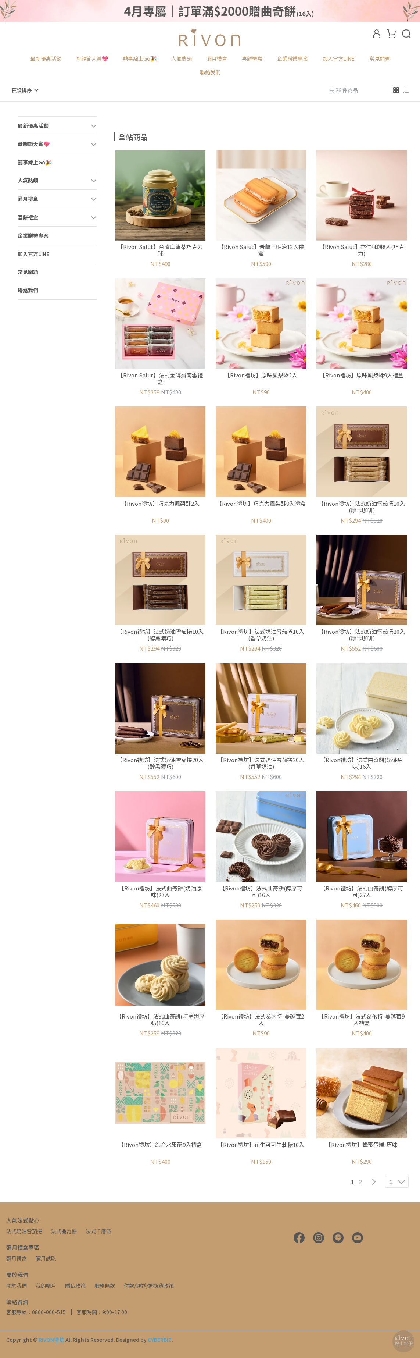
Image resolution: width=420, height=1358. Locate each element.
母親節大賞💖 (92, 58)
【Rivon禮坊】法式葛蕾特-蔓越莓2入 (261, 1019)
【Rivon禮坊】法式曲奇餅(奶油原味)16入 (361, 762)
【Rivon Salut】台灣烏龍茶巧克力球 (160, 249)
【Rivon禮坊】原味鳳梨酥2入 (261, 375)
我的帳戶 (46, 1285)
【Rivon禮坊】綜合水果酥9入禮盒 (160, 1144)
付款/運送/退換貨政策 (149, 1285)
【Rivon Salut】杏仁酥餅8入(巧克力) (361, 249)
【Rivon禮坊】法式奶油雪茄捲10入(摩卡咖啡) (361, 506)
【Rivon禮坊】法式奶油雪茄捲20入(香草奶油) (261, 762)
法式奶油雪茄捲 (24, 1230)
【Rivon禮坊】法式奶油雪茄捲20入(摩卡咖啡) (361, 634)
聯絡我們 (210, 72)
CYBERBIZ (160, 1339)
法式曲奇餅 (64, 1230)
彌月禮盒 (16, 1258)
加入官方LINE (339, 58)
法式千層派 (98, 1230)
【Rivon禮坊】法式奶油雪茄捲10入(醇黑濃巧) (160, 634)
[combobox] (127, 135)
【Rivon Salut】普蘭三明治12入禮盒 (261, 249)
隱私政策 (75, 1285)
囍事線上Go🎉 (140, 58)
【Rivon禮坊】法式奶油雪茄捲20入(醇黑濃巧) (160, 762)
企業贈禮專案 (292, 58)
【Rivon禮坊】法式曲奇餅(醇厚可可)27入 (361, 891)
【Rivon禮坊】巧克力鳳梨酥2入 (160, 503)
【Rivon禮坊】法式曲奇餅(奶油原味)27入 (160, 891)
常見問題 (379, 58)
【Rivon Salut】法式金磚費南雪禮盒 (160, 378)
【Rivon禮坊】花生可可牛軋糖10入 (261, 1144)
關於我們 (16, 1285)
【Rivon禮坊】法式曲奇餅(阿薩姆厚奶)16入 (160, 1019)
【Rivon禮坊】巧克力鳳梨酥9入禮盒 (261, 503)
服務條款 (104, 1285)
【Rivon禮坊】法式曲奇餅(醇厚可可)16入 (260, 891)
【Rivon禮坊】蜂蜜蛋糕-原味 (362, 1144)
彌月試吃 (46, 1258)
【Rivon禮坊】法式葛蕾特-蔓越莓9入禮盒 (362, 1019)
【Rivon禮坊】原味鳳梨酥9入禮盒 (361, 375)
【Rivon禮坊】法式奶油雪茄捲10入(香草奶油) (261, 634)
